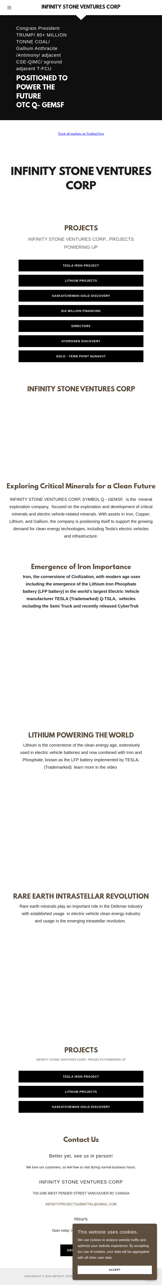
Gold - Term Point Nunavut (81, 356)
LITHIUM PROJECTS (81, 280)
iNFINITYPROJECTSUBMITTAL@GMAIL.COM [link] (81, 1204)
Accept (114, 1269)
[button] (16, 7)
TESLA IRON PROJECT (81, 265)
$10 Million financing (81, 311)
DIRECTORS (80, 326)
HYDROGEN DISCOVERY (81, 341)
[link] (81, 7)
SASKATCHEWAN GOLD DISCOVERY (81, 295)
